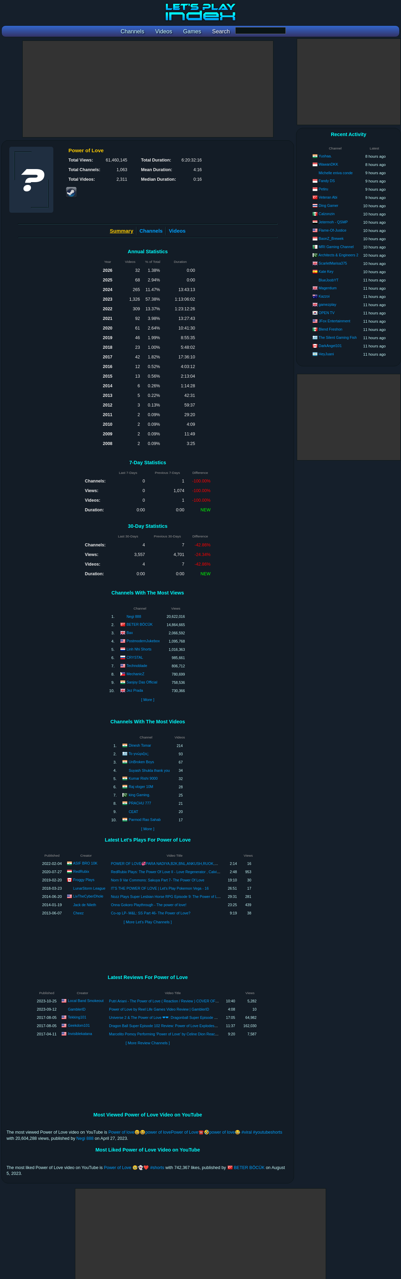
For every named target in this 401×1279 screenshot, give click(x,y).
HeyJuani (326, 354)
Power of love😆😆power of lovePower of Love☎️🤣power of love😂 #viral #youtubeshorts (195, 1132)
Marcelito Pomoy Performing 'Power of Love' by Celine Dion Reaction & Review (173, 1034)
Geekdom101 (79, 1025)
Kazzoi (324, 296)
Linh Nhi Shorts (139, 649)
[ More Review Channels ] (148, 1043)
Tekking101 (77, 1017)
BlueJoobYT (329, 280)
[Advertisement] (148, 89)
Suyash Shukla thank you (149, 770)
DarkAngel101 (330, 346)
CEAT (133, 812)
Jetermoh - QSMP (333, 222)
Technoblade (137, 666)
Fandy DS (327, 181)
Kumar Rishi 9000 (143, 778)
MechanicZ (135, 674)
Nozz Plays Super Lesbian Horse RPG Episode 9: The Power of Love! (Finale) (174, 896)
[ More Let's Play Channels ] (148, 922)
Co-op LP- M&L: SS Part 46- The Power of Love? (150, 913)
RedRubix (81, 871)
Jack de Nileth (84, 905)
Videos (177, 231)
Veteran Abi (328, 197)
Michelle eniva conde (336, 173)
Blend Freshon (331, 329)
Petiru (323, 189)
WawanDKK (328, 164)
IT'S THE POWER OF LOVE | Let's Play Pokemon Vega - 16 (160, 888)
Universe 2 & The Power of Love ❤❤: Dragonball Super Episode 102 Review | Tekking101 (181, 1017)
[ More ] (147, 700)
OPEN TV (327, 313)
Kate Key (326, 271)
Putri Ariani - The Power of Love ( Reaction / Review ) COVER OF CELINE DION (174, 1001)
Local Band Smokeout (86, 1001)
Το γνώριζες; (139, 753)
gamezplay (327, 304)
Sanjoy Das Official (142, 682)
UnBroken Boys (141, 761)
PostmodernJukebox (143, 641)
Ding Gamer (328, 205)
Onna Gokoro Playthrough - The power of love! (148, 905)
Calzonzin (327, 214)
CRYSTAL (135, 657)
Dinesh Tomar (140, 745)
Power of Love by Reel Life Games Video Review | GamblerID (159, 1009)
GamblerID (76, 1009)
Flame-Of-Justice (333, 230)
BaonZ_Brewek (331, 238)
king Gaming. (139, 794)
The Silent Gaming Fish (337, 337)
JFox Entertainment (334, 321)
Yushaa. (325, 156)
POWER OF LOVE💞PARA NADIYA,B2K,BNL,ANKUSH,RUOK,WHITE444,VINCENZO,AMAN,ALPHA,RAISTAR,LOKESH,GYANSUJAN (221, 863)
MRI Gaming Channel (336, 247)
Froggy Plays (84, 880)
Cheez (78, 913)
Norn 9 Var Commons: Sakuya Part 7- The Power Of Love (157, 880)
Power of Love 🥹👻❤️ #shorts (134, 1167)
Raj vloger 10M (141, 786)
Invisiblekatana (80, 1034)
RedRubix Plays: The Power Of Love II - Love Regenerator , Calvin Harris (170, 872)
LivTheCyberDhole (88, 896)
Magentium (328, 288)
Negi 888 (134, 616)
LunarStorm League (89, 888)
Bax (130, 633)
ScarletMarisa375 (333, 263)
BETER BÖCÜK (140, 624)
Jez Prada (135, 690)
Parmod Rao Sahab (145, 819)
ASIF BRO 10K (85, 863)
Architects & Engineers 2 (338, 255)
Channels (151, 231)
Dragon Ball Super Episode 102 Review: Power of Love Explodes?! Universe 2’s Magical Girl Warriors (191, 1026)
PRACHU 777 (140, 803)
